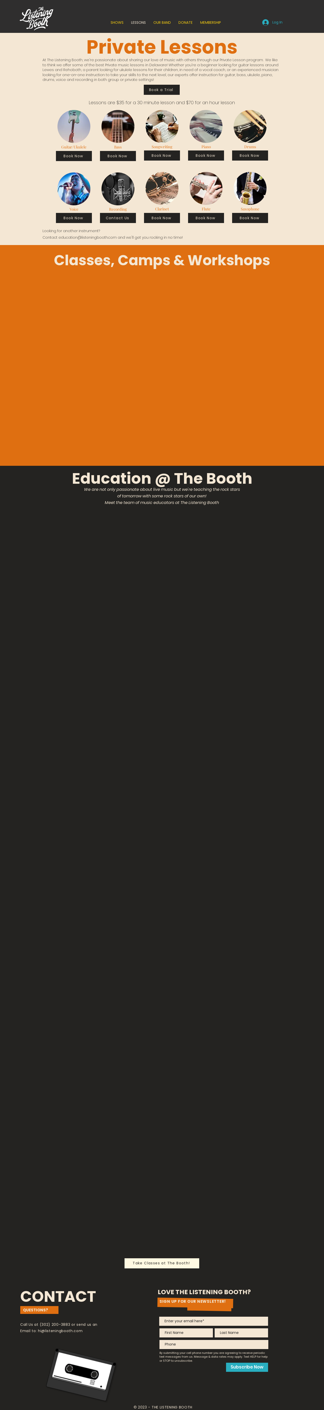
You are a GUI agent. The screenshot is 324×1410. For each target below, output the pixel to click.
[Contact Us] (118, 218)
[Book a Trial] (162, 90)
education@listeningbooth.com (87, 237)
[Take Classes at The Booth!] (162, 1263)
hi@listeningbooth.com (60, 1330)
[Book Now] (74, 156)
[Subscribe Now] (247, 1367)
